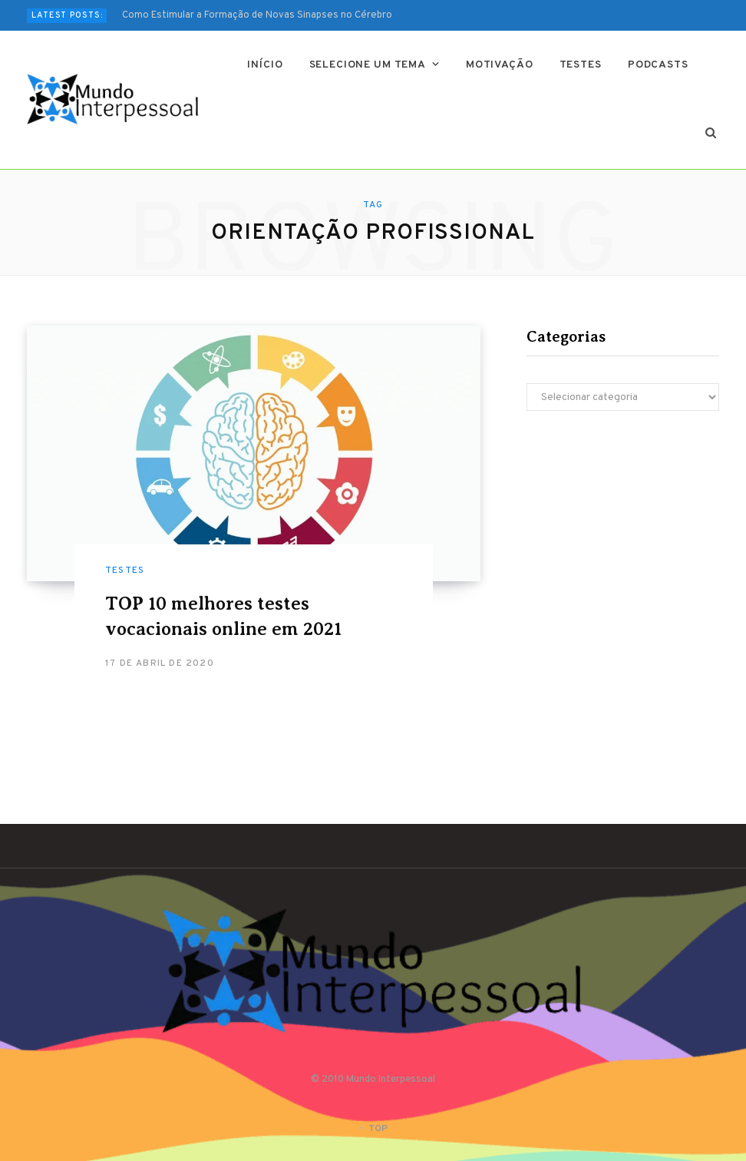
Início (264, 64)
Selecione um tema (367, 64)
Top (373, 1129)
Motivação (499, 64)
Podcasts (658, 64)
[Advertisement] (622, 545)
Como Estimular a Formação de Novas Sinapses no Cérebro (257, 15)
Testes (581, 64)
